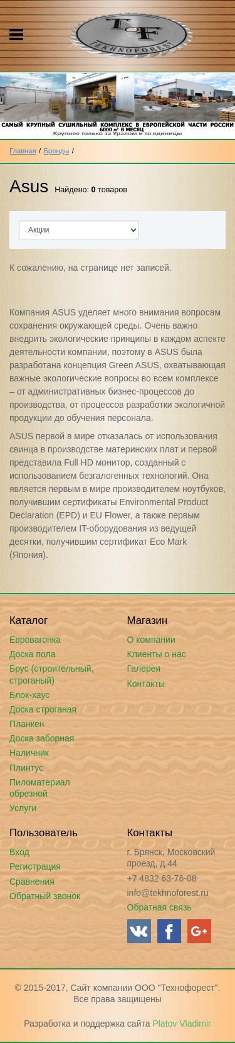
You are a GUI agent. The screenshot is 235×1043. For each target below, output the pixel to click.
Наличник (29, 753)
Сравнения (32, 881)
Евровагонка (35, 640)
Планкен (26, 724)
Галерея (144, 668)
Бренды (57, 151)
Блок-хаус (29, 695)
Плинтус (26, 768)
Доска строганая (42, 709)
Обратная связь (159, 907)
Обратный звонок (44, 896)
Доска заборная (41, 738)
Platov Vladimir (181, 1023)
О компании (151, 640)
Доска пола (32, 654)
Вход (19, 852)
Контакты (146, 684)
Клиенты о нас (156, 654)
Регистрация (35, 866)
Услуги (22, 808)
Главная (22, 151)
